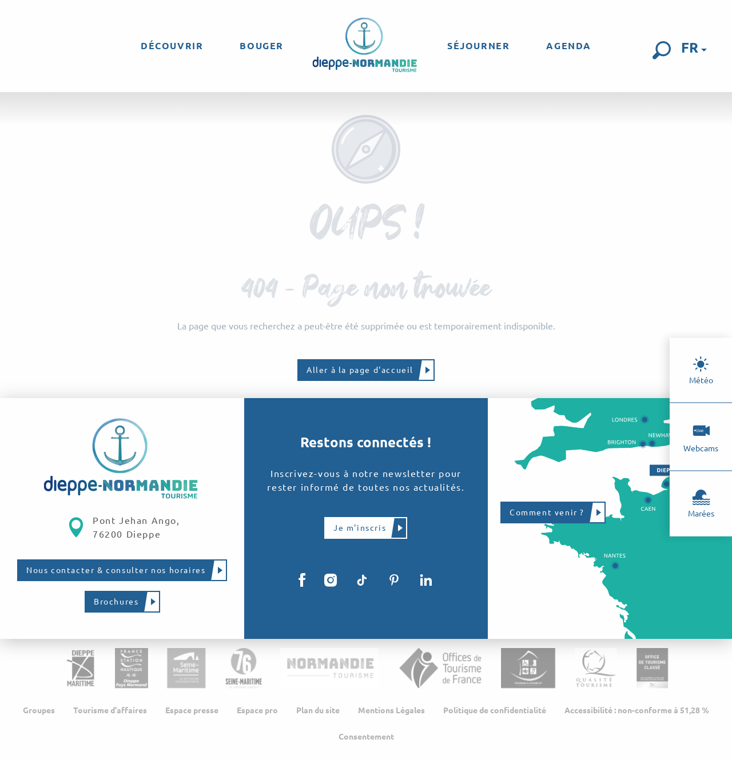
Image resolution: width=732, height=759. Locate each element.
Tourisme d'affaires (110, 710)
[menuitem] (171, 45)
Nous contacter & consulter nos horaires (115, 570)
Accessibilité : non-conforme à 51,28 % (636, 710)
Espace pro (257, 710)
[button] (661, 50)
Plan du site (318, 710)
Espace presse (191, 710)
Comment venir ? (547, 512)
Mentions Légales (391, 710)
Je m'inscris (359, 528)
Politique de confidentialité (494, 710)
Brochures (116, 601)
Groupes (39, 710)
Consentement (366, 736)
